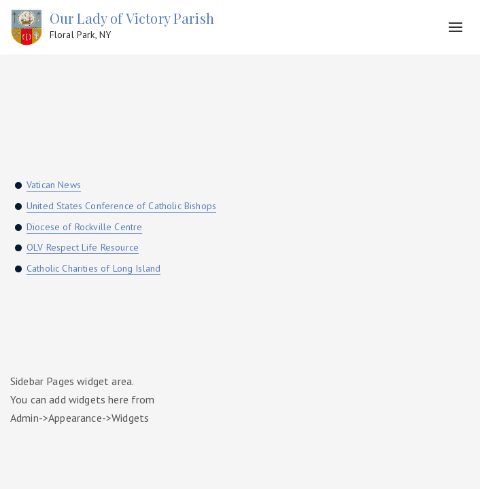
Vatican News (54, 185)
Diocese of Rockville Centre (84, 227)
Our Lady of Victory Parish (132, 26)
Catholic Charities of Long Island (93, 268)
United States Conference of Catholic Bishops (121, 206)
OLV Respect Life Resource (83, 247)
